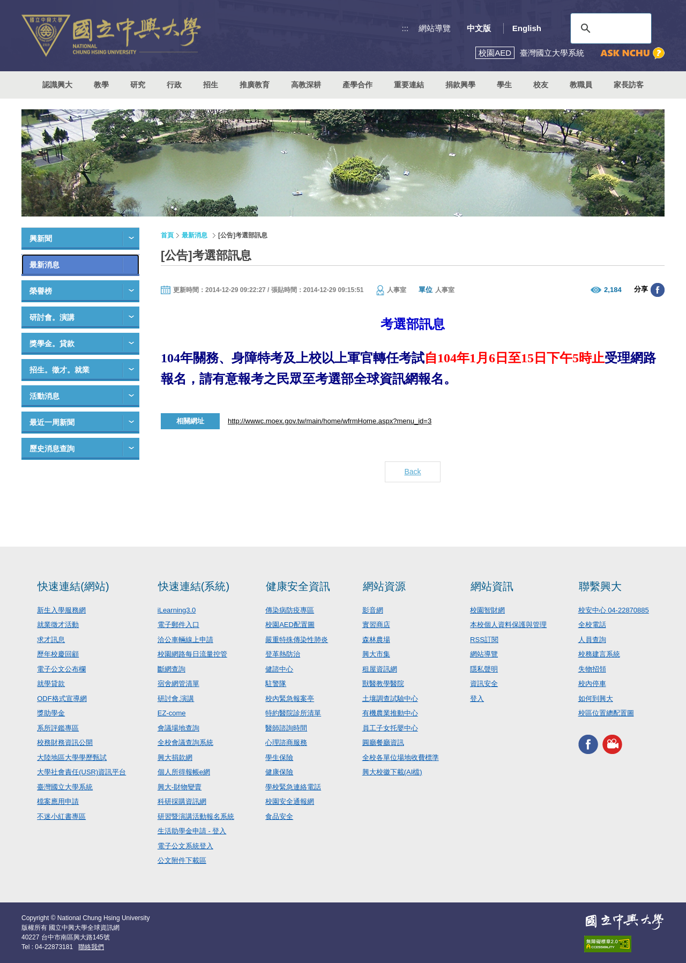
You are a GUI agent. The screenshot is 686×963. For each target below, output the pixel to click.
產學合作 (357, 84)
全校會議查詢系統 (185, 742)
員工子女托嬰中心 (390, 728)
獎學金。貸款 (51, 343)
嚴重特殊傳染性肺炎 (296, 640)
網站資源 (384, 586)
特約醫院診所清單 (293, 713)
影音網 (372, 610)
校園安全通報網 (289, 801)
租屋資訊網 (379, 669)
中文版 (479, 28)
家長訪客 (629, 84)
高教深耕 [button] (306, 84)
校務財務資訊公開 (65, 742)
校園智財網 (487, 610)
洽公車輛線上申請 (185, 640)
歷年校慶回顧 (58, 654)
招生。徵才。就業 (59, 369)
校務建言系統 (599, 654)
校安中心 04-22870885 (613, 610)
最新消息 (44, 264)
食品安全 (279, 816)
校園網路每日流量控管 (192, 654)
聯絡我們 (91, 947)
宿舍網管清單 (178, 684)
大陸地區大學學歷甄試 (72, 757)
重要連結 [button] (409, 84)
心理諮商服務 (286, 742)
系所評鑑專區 (58, 728)
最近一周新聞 (51, 422)
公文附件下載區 (182, 860)
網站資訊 (492, 586)
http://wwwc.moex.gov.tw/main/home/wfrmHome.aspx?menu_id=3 (329, 421)
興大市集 (376, 654)
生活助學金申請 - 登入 (192, 831)
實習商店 (376, 625)
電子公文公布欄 (61, 669)
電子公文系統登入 (185, 846)
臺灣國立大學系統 (65, 787)
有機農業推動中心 (390, 713)
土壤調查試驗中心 (390, 699)
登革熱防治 (282, 654)
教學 (101, 84)
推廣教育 (255, 84)
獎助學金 (51, 713)
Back (412, 471)
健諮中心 (279, 669)
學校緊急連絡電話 (293, 787)
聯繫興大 (600, 586)
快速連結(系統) (193, 586)
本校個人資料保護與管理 (508, 625)
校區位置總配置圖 (606, 713)
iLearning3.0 (177, 610)
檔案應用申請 (58, 801)
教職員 (581, 84)
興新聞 (40, 238)
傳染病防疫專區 (289, 610)
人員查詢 (592, 640)
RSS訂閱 (484, 640)
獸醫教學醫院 (383, 684)
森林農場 (376, 640)
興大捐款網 (175, 757)
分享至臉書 (658, 290)
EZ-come (172, 713)
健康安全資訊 (298, 586)
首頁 (167, 235)
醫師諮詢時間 (286, 728)
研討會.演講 (176, 699)
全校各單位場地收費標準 (400, 757)
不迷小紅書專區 (61, 816)
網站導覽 (435, 28)
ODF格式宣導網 (61, 699)
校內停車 (592, 684)
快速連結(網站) (73, 586)
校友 (540, 84)
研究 (137, 84)
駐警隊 (275, 684)
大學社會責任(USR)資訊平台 (81, 772)
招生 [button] (210, 84)
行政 (174, 84)
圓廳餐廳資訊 (383, 742)
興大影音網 (612, 745)
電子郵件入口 (178, 625)
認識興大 (57, 84)
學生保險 (279, 757)
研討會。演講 (51, 317)
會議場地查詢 (178, 728)
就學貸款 (51, 684)
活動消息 (44, 396)
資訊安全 (484, 684)
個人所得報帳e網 (184, 772)
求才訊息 (51, 640)
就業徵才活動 (58, 625)
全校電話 (592, 625)
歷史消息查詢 (51, 448)
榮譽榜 (40, 291)
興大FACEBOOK (588, 745)
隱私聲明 (484, 669)
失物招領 (592, 669)
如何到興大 (595, 699)
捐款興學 (460, 84)
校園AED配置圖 (290, 625)
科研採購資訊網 (182, 801)
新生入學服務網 (61, 610)
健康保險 (279, 772)
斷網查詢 (171, 669)
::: (405, 28)
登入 (477, 699)
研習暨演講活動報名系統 (196, 816)
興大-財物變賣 (180, 787)
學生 (504, 84)
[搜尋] (609, 28)
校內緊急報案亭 (289, 699)
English (526, 28)
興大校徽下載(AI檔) (392, 772)
